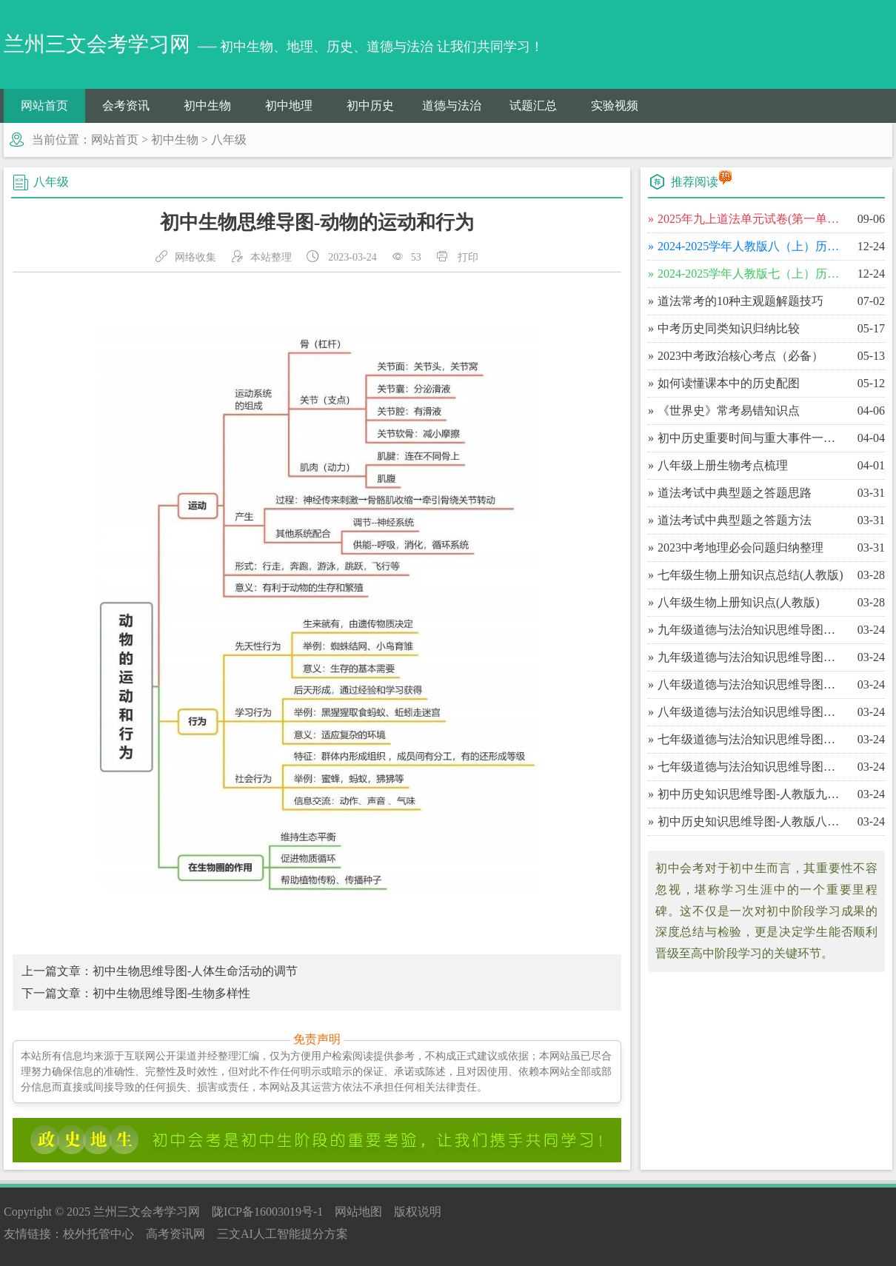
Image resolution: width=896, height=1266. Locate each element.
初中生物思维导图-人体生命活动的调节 (195, 971)
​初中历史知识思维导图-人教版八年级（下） (751, 821)
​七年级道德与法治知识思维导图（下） (751, 739)
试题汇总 (533, 105)
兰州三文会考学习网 (146, 1211)
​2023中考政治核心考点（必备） (740, 355)
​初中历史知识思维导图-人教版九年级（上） (751, 794)
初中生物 (207, 105)
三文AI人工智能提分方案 (282, 1234)
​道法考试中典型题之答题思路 (735, 492)
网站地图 (358, 1211)
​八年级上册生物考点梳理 (723, 465)
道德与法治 (451, 105)
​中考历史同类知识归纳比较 (729, 328)
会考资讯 (126, 105)
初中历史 (370, 105)
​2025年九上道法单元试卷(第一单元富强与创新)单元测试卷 (751, 218)
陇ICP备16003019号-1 (267, 1211)
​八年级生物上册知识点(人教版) (739, 602)
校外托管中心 (98, 1234)
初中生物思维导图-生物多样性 (171, 993)
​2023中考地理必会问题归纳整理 (740, 547)
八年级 (229, 139)
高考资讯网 (175, 1234)
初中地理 (288, 105)
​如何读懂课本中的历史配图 (729, 383)
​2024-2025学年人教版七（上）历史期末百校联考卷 (751, 273)
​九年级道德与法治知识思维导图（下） (751, 629)
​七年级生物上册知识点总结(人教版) (750, 575)
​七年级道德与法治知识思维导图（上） (751, 766)
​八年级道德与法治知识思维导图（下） (751, 684)
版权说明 (417, 1211)
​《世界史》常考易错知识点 (729, 410)
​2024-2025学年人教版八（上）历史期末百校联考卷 (751, 246)
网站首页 (44, 105)
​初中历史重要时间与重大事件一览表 (751, 438)
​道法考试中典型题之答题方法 (735, 520)
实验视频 (614, 105)
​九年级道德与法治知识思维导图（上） (751, 657)
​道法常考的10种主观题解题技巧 (740, 301)
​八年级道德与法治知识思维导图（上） (751, 712)
